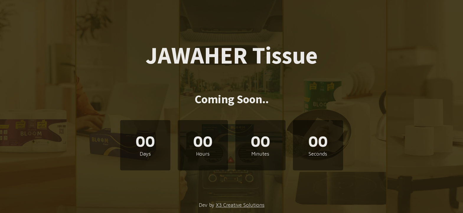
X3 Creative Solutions (240, 205)
